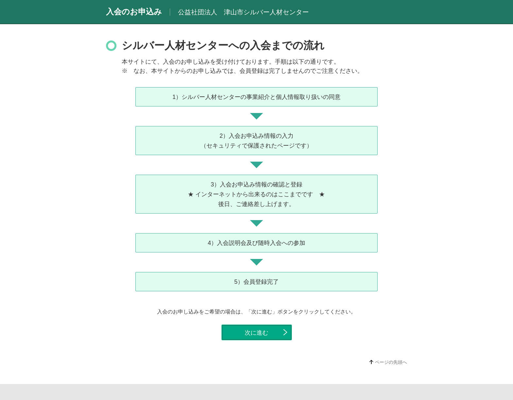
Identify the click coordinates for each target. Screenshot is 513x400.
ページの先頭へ (391, 362)
